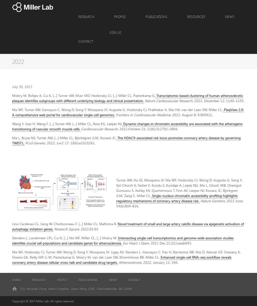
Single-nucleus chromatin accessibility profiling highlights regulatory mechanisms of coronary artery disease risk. (177, 204)
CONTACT (85, 41)
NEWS (229, 16)
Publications (156, 16)
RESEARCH (86, 16)
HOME (16, 280)
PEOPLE (120, 16)
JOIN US (115, 32)
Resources (196, 16)
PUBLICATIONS (88, 280)
